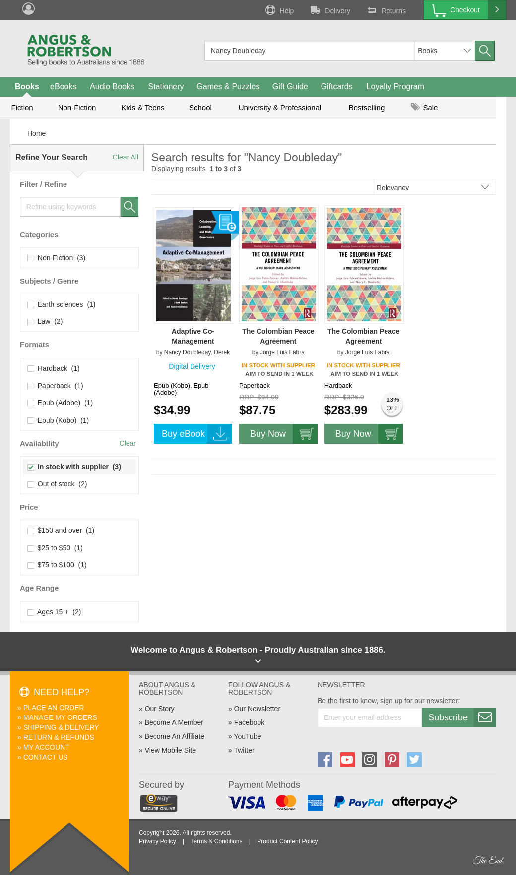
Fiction (22, 107)
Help (278, 9)
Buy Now (284, 434)
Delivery (329, 9)
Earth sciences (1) (62, 304)
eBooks (63, 86)
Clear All (125, 157)
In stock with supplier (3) (74, 467)
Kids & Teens (142, 107)
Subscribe (462, 717)
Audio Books (112, 86)
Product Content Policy (287, 841)
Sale (424, 107)
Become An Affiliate (174, 736)
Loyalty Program (396, 86)
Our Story (160, 709)
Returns (385, 9)
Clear (128, 443)
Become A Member (174, 722)
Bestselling (367, 107)
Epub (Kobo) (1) (58, 420)
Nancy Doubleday (187, 352)
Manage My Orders (60, 717)
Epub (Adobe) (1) (60, 403)
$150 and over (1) (61, 530)
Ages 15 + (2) (54, 612)
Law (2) (45, 321)
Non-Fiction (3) (56, 258)
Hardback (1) (54, 368)
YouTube (247, 736)
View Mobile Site (170, 750)
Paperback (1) (55, 386)
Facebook (249, 722)
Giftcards (337, 86)
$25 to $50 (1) (55, 548)
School (200, 107)
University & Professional (280, 107)
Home (36, 133)
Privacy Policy (157, 841)
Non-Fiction (77, 107)
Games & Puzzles (227, 86)
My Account (46, 747)
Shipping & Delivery (61, 727)
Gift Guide (290, 86)
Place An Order (53, 708)
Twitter (244, 750)
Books (27, 86)
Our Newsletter (257, 709)
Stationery (166, 86)
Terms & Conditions (216, 841)
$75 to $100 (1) (57, 565)
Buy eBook (197, 434)
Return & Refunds (58, 737)
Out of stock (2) (57, 484)
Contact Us (45, 757)
